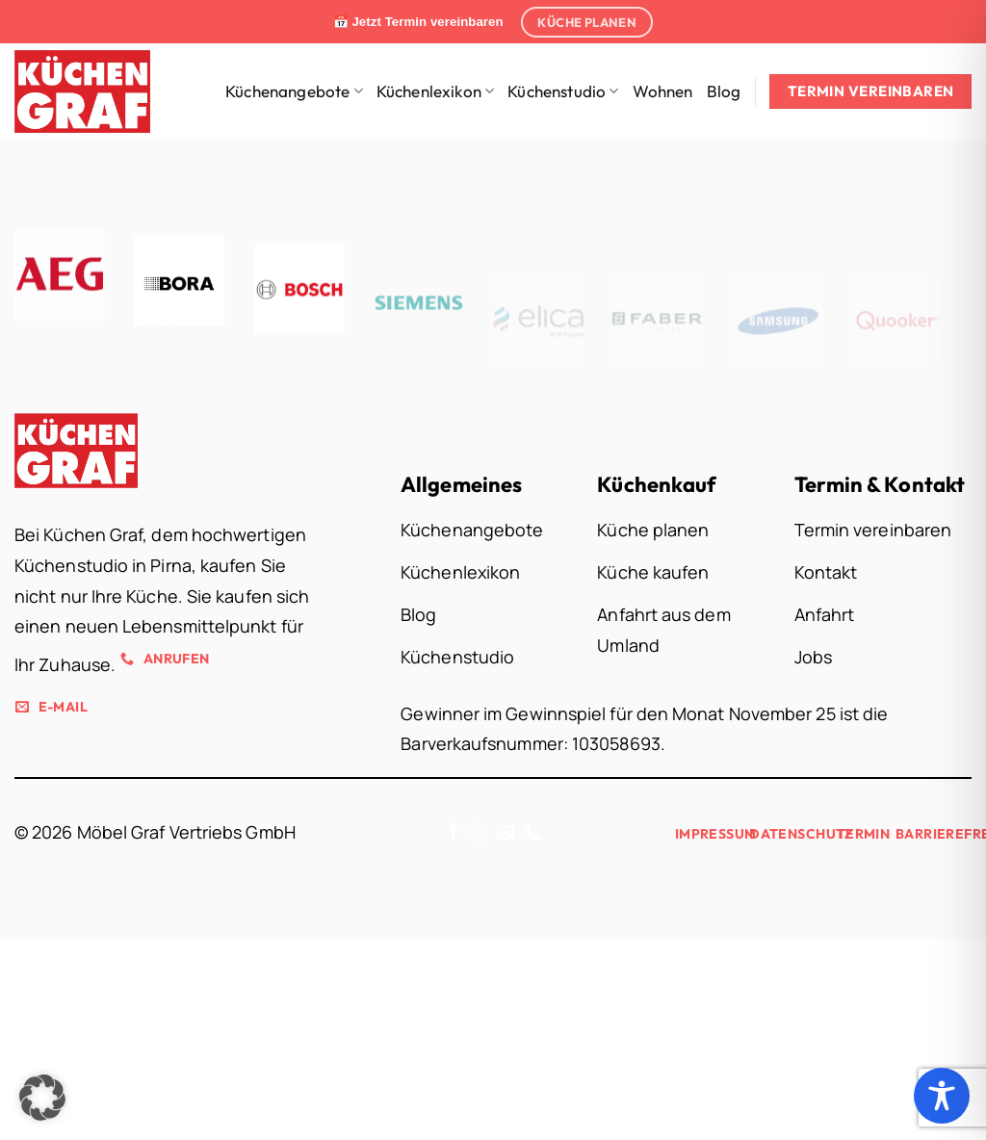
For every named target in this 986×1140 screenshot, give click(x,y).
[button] (42, 1097)
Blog (724, 91)
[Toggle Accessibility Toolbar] (942, 1096)
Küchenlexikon (435, 91)
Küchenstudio (562, 91)
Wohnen (663, 91)
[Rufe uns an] (532, 833)
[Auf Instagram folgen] (479, 833)
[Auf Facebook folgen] (453, 833)
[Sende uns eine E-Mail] (505, 833)
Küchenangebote (294, 91)
